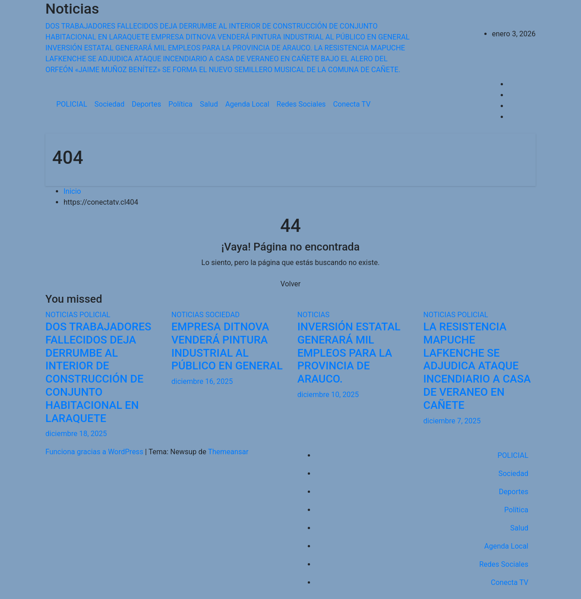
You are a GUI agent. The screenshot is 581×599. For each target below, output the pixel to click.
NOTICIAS (62, 314)
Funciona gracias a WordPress (95, 451)
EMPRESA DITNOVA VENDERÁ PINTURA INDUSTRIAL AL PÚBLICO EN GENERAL (227, 346)
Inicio (72, 191)
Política (180, 104)
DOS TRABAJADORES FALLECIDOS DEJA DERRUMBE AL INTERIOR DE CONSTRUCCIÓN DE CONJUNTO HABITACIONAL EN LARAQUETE (98, 372)
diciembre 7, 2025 (452, 421)
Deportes (146, 104)
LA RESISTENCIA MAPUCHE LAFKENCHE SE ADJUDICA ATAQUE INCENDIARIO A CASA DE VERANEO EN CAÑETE (477, 366)
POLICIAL (71, 104)
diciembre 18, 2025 (76, 433)
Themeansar (228, 451)
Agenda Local (247, 104)
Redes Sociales (300, 104)
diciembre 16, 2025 (202, 381)
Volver (290, 284)
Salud (209, 104)
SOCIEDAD (222, 314)
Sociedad (109, 104)
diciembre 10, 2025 (328, 394)
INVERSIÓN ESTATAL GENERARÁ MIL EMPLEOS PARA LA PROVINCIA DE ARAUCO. (348, 352)
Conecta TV (352, 104)
